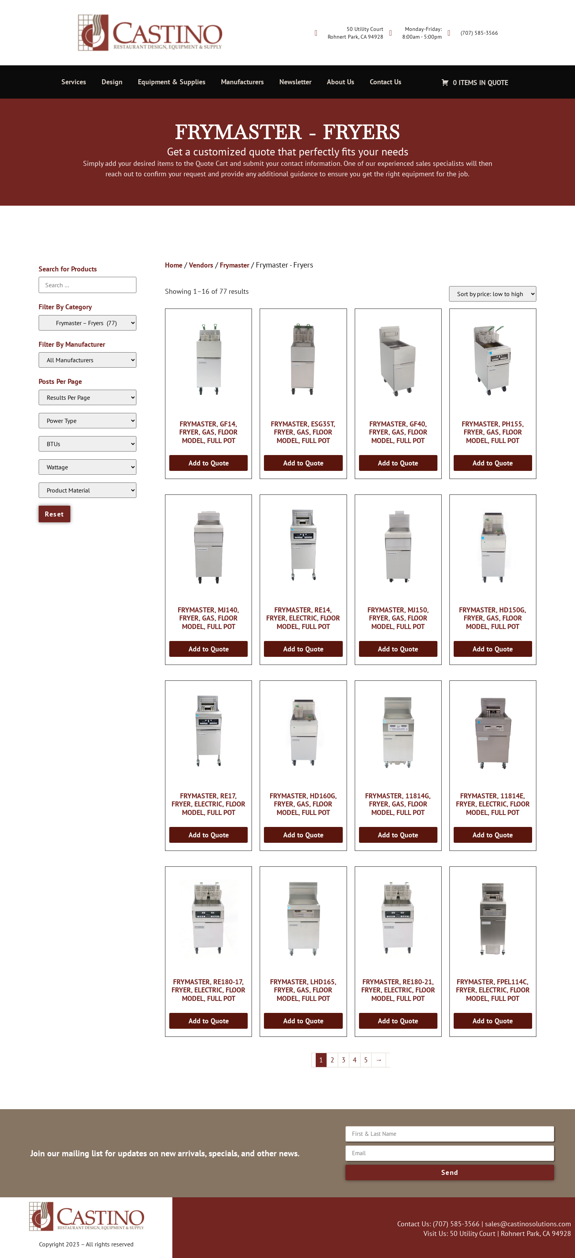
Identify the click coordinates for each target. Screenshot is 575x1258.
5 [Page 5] (366, 1059)
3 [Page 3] (343, 1059)
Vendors (201, 265)
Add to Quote (209, 463)
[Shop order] (492, 294)
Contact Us (385, 81)
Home (173, 265)
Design (112, 81)
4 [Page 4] (355, 1059)
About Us (340, 81)
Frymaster (234, 265)
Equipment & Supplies (172, 81)
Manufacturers (242, 81)
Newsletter (295, 81)
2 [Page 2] (332, 1059)
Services (73, 81)
